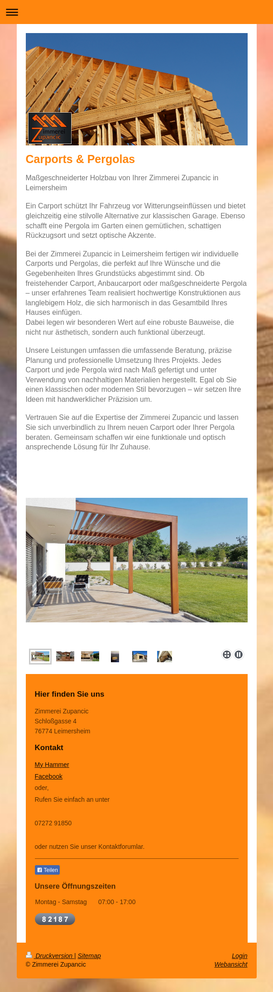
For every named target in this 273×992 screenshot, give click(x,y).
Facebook (48, 776)
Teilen (47, 870)
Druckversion (50, 955)
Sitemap (89, 955)
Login (239, 955)
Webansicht (231, 964)
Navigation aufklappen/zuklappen (136, 12)
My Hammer (52, 764)
